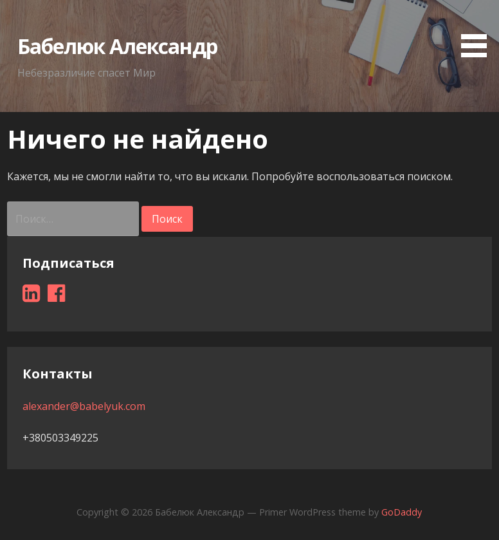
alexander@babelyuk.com (84, 406)
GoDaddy (401, 512)
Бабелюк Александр (117, 46)
